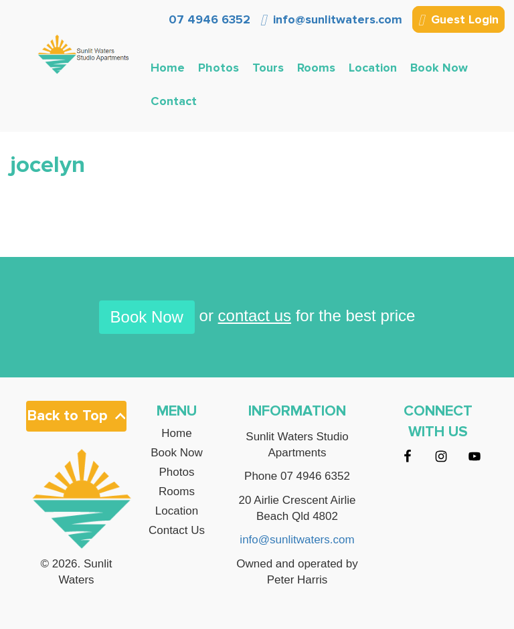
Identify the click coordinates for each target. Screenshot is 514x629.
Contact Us (177, 530)
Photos (218, 67)
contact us (254, 315)
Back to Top (76, 416)
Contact (174, 101)
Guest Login (458, 20)
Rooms (316, 67)
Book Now (439, 67)
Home (168, 67)
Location (373, 67)
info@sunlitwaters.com (331, 19)
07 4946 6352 (207, 19)
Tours (268, 67)
